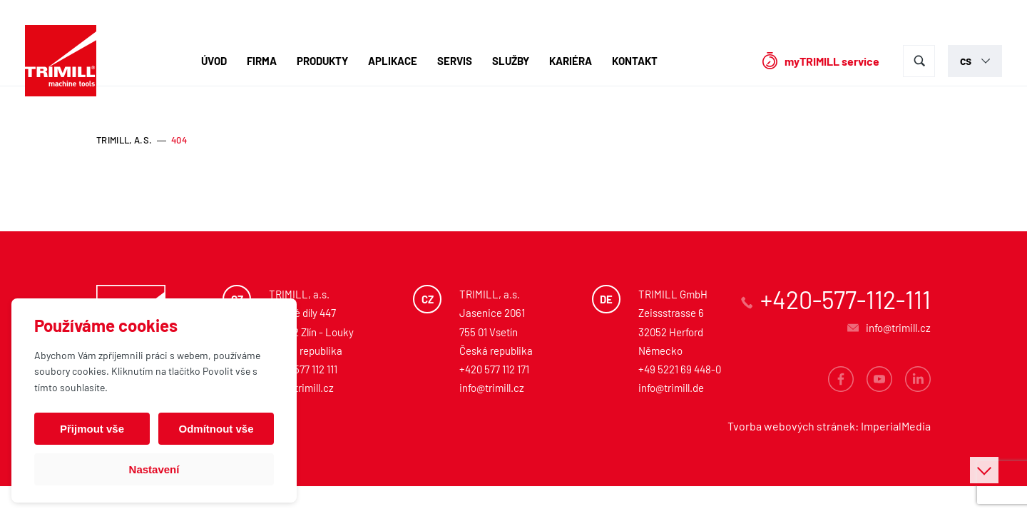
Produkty (322, 60)
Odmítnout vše (215, 429)
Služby (510, 60)
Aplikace (392, 60)
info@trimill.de (671, 387)
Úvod (214, 60)
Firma (262, 60)
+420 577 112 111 (303, 369)
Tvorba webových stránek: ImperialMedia (829, 426)
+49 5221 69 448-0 (679, 369)
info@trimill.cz (301, 387)
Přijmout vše (92, 429)
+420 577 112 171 (494, 369)
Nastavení (154, 469)
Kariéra (570, 60)
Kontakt (635, 60)
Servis (454, 60)
